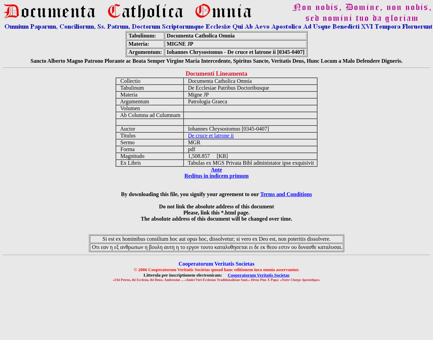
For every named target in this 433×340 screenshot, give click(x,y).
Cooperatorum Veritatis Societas (258, 275)
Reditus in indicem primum (216, 176)
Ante (216, 170)
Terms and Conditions (286, 194)
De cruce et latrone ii (211, 135)
